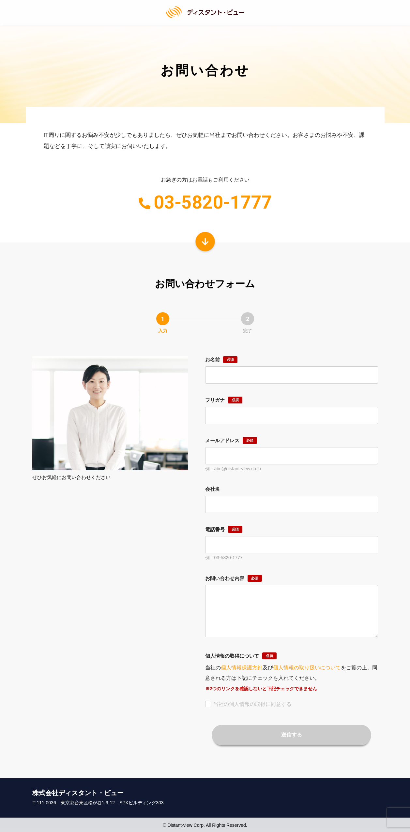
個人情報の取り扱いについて (307, 666)
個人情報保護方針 (242, 666)
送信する (291, 734)
